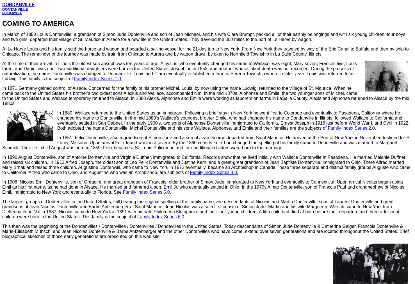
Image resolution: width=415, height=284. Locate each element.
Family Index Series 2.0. (352, 128)
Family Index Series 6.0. (161, 216)
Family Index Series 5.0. (147, 192)
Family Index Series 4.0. (214, 172)
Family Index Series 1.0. (98, 78)
